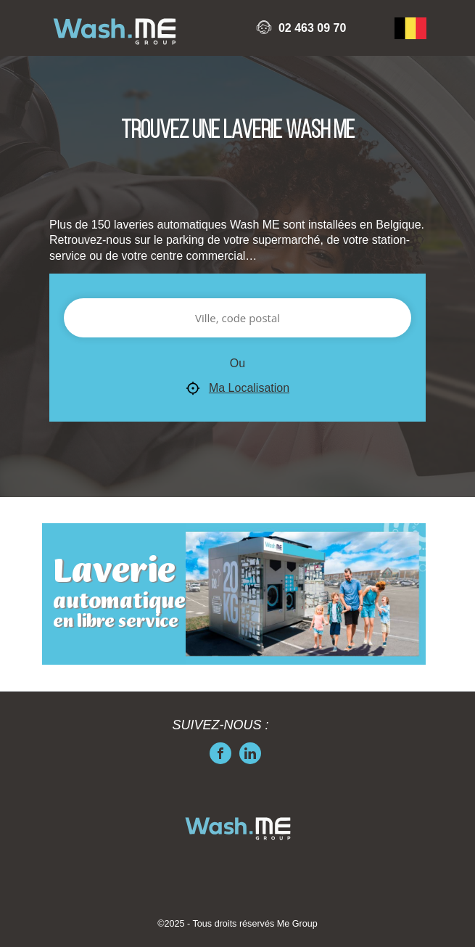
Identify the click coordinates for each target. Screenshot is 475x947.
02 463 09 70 (312, 28)
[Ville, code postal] (237, 317)
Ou (237, 363)
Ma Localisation (237, 389)
